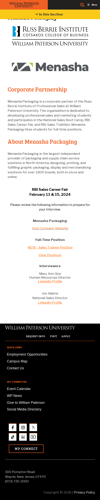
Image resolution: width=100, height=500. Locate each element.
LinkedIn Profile (50, 281)
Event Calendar (19, 389)
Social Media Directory (24, 409)
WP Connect (26, 448)
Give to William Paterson (26, 403)
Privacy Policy (84, 492)
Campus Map (17, 361)
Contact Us (15, 368)
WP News (14, 396)
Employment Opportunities (27, 354)
